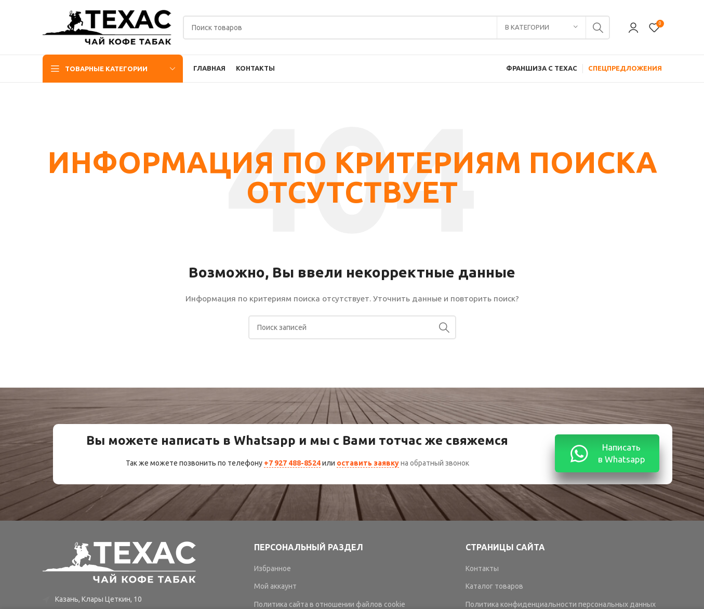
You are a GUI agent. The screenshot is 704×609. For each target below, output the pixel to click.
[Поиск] (396, 27)
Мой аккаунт (275, 586)
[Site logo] (107, 26)
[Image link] (120, 562)
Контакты (482, 568)
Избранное (272, 568)
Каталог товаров (494, 586)
